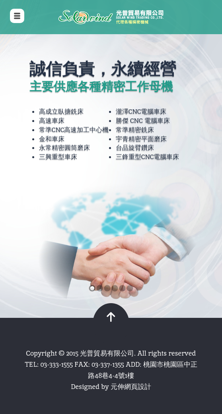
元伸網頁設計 (131, 386)
